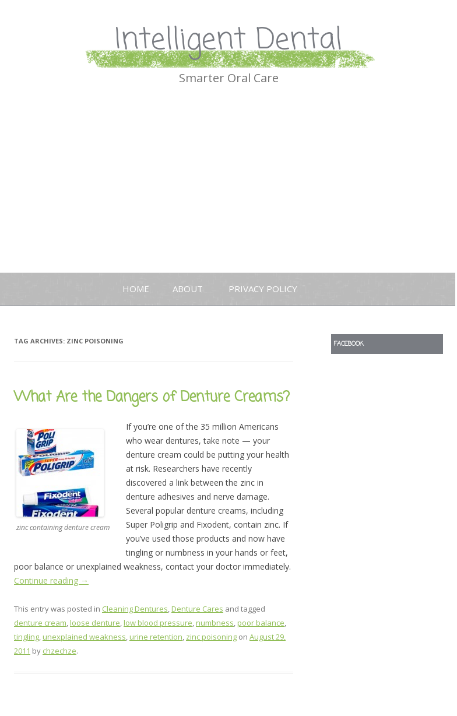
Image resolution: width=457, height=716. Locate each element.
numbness (215, 622)
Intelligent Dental (228, 40)
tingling (26, 636)
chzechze (59, 650)
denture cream (40, 622)
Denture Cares (197, 608)
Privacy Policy (262, 288)
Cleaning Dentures (135, 608)
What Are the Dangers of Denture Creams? (152, 397)
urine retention (155, 636)
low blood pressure (158, 622)
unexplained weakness (84, 636)
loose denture (95, 622)
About (188, 288)
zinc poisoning (211, 636)
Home (135, 288)
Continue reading (51, 580)
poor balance (260, 622)
